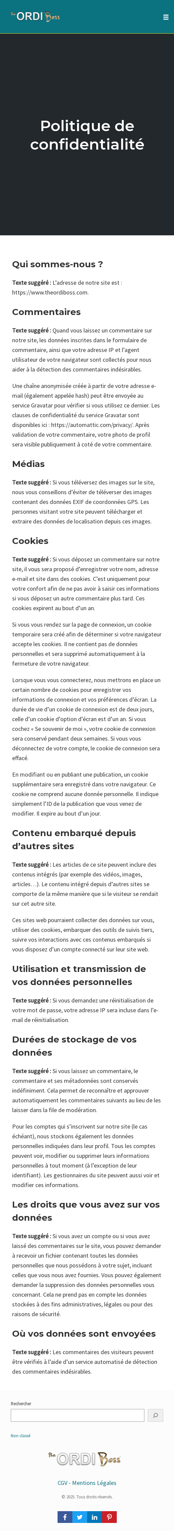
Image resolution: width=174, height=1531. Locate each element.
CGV (62, 1483)
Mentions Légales (94, 1483)
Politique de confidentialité (87, 134)
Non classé (20, 1436)
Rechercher (21, 1404)
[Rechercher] (155, 1415)
